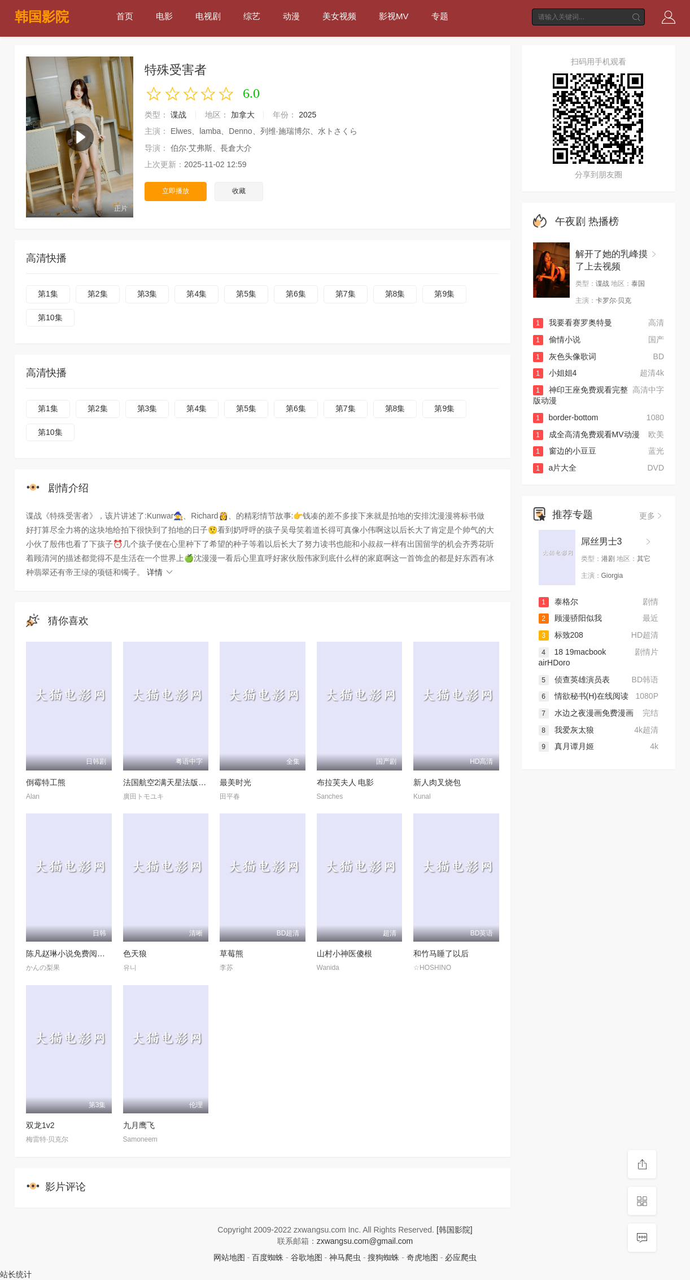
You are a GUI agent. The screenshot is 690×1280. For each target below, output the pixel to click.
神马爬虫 (345, 1257)
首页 (124, 16)
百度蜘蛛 (267, 1257)
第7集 (345, 293)
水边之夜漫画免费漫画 (586, 712)
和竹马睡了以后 (441, 953)
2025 (307, 114)
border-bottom (566, 417)
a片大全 (555, 467)
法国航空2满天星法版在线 (169, 782)
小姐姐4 (555, 372)
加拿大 (243, 114)
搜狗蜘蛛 (383, 1257)
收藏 (239, 191)
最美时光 (235, 782)
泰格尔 (558, 601)
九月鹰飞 (139, 1125)
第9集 (444, 293)
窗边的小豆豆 (564, 450)
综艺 (251, 16)
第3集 (147, 293)
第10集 (50, 317)
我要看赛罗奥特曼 (572, 322)
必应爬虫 (461, 1257)
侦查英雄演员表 (574, 679)
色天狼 (135, 953)
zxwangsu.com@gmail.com (365, 1241)
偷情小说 (556, 339)
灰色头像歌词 (564, 356)
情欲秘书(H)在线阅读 (583, 695)
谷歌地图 (306, 1257)
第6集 (296, 293)
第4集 (196, 293)
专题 (439, 16)
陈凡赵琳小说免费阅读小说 (73, 953)
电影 (164, 16)
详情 (160, 572)
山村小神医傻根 (344, 953)
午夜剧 (570, 221)
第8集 (395, 293)
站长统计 (16, 1274)
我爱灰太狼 (566, 729)
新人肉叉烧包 (437, 782)
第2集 (98, 293)
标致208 (561, 634)
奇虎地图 (422, 1257)
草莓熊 (231, 953)
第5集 (246, 293)
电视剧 (208, 16)
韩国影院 (42, 16)
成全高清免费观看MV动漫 (586, 434)
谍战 (178, 114)
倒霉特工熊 (45, 782)
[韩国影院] (454, 1229)
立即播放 (175, 191)
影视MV (394, 16)
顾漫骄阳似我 (570, 617)
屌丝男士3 (601, 541)
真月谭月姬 (566, 746)
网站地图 (229, 1257)
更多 (651, 515)
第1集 (48, 293)
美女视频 (339, 16)
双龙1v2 (40, 1125)
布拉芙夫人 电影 (345, 782)
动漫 (291, 16)
